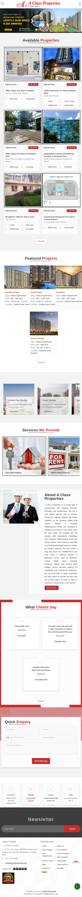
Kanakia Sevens (12, 292)
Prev (5, 399)
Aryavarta (60, 292)
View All (41, 241)
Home (44, 843)
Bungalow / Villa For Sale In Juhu (19, 217)
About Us (60, 843)
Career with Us (62, 861)
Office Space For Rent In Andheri (19, 91)
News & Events (48, 858)
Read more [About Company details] (51, 588)
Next (76, 399)
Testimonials (61, 858)
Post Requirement (47, 851)
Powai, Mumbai (49, 400)
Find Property (47, 847)
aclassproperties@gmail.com (16, 860)
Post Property (62, 847)
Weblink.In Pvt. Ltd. (51, 891)
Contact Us (46, 865)
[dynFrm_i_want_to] (59, 737)
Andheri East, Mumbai (17, 400)
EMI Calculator (62, 854)
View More (13, 411)
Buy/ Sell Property (14, 473)
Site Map (60, 865)
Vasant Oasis (36, 292)
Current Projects (63, 850)
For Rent (33, 84)
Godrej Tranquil (37, 338)
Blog (44, 861)
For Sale (71, 84)
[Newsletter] (32, 825)
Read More (22, 630)
